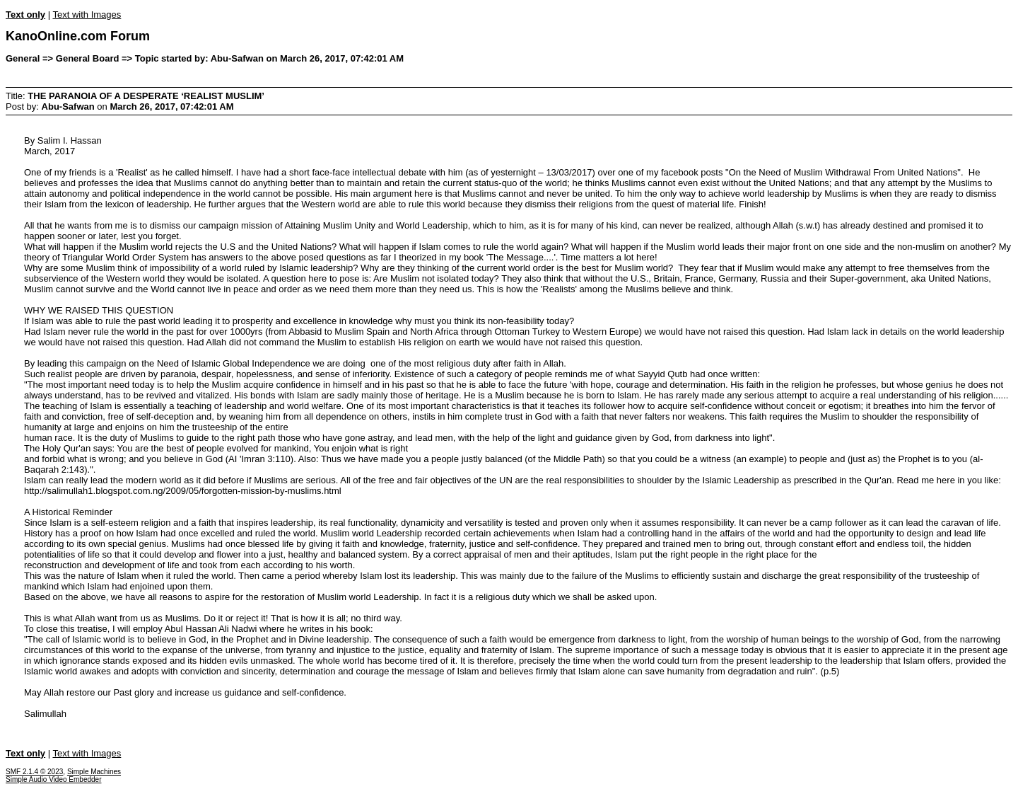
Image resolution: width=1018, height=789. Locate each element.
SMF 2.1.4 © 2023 (34, 772)
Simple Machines (94, 772)
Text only (25, 14)
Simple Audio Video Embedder (53, 779)
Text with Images (86, 14)
